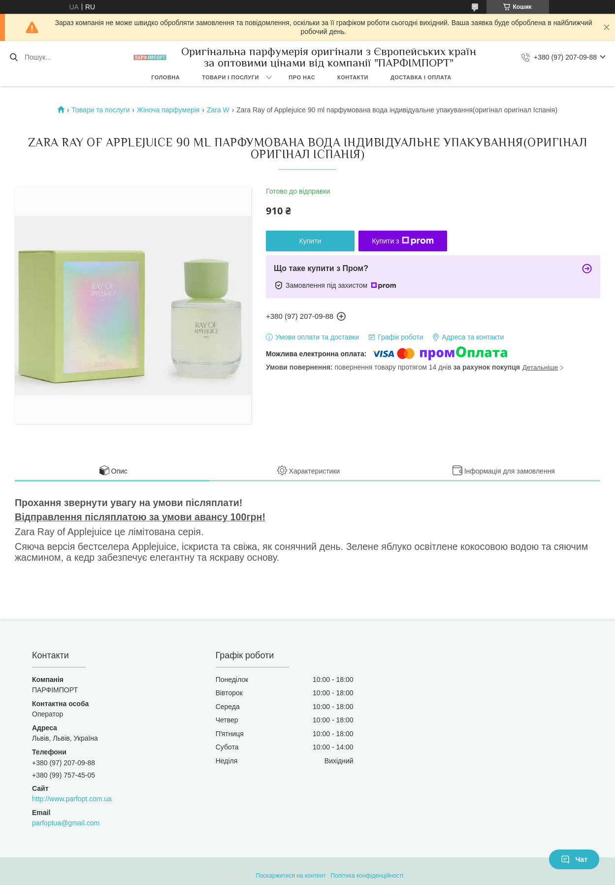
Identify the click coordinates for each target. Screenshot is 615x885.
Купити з (402, 241)
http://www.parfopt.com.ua (72, 799)
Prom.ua (353, 866)
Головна (165, 77)
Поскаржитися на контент (290, 875)
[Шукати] (13, 57)
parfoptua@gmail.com (65, 823)
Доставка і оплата (421, 77)
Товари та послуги (100, 110)
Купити (310, 241)
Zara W (218, 110)
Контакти (352, 77)
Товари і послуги (230, 77)
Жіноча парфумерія (168, 110)
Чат (574, 859)
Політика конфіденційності (367, 875)
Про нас (302, 77)
